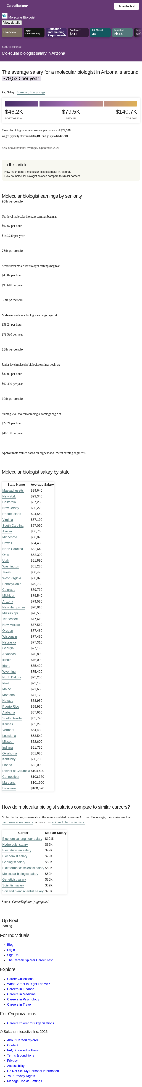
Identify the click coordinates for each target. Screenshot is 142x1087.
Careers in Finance (20, 989)
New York (9, 496)
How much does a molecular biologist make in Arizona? (37, 171)
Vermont (8, 730)
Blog (10, 944)
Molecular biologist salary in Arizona (33, 53)
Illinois (6, 660)
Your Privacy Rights (21, 1076)
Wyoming (9, 671)
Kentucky (8, 759)
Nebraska (9, 642)
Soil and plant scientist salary (23, 891)
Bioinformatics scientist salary (23, 868)
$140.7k (126, 114)
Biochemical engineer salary (22, 838)
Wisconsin (9, 636)
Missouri (8, 741)
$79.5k (71, 114)
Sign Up (13, 955)
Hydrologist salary (15, 844)
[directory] (71, 170)
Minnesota (9, 537)
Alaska (7, 531)
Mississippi (10, 613)
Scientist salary (13, 885)
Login (11, 950)
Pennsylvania (11, 584)
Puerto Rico (10, 706)
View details (11, 22)
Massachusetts (13, 490)
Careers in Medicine (21, 994)
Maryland (8, 782)
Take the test (127, 6)
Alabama (8, 712)
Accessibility (16, 1066)
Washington (10, 566)
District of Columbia (16, 771)
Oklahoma (9, 753)
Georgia (8, 648)
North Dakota (11, 677)
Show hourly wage (31, 92)
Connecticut (10, 777)
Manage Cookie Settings (24, 1081)
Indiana (7, 747)
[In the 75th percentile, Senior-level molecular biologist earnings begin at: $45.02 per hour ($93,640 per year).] (71, 273)
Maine (6, 689)
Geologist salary (13, 862)
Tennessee (10, 619)
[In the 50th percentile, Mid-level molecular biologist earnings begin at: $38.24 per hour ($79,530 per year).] (71, 322)
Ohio (5, 555)
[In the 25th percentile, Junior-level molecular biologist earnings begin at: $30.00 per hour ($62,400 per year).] (71, 371)
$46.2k (14, 114)
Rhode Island (11, 514)
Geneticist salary (14, 879)
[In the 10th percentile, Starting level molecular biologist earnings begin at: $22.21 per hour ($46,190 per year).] (71, 421)
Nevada (7, 700)
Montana (8, 695)
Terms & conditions (20, 1055)
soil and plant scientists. (68, 822)
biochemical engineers (17, 822)
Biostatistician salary (16, 850)
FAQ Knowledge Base (22, 1050)
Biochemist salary (14, 856)
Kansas (7, 724)
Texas (6, 572)
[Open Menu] (58, 6)
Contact (12, 1045)
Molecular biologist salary (20, 874)
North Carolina (12, 549)
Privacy (12, 1060)
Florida (7, 765)
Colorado (8, 590)
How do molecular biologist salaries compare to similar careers (42, 176)
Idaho (6, 666)
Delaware (9, 788)
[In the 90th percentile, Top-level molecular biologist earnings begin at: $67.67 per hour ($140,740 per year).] (71, 223)
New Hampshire (13, 607)
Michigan (8, 595)
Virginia (7, 520)
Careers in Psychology (23, 999)
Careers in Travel (19, 1004)
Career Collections (20, 979)
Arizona (7, 601)
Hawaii (7, 543)
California (9, 502)
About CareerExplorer (22, 1040)
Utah (5, 560)
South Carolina (12, 525)
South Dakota (12, 718)
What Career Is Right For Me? (28, 984)
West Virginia (11, 578)
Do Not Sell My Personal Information (33, 1071)
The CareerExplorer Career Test (30, 960)
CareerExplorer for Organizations (30, 1023)
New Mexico (11, 625)
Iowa (5, 683)
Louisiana (9, 736)
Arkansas (9, 654)
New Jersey (10, 508)
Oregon (7, 630)
